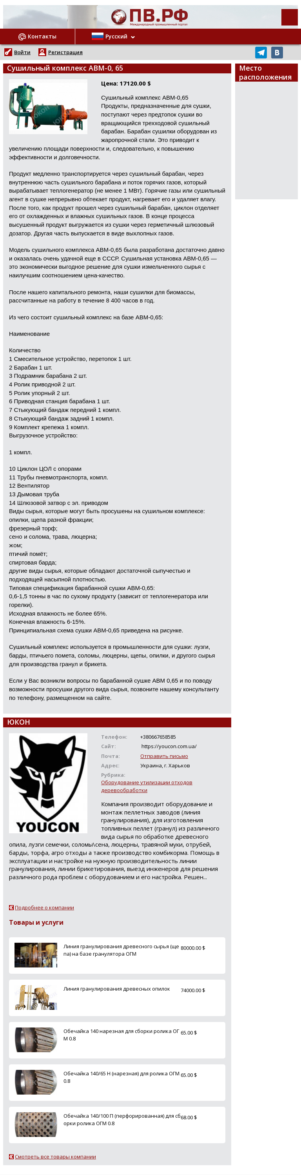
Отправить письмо (164, 756)
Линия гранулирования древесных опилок (116, 988)
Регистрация (65, 52)
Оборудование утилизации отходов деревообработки (146, 786)
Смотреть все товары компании (55, 1156)
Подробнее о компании (44, 907)
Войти (22, 52)
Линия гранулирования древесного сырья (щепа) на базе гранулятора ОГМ (121, 950)
